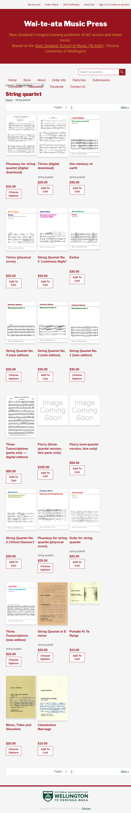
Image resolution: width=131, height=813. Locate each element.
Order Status (51, 4)
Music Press (65, 24)
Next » (125, 107)
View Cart (89, 4)
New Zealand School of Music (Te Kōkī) (69, 45)
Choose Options (14, 194)
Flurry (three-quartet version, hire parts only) (50, 448)
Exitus (74, 257)
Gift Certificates (71, 4)
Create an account (119, 4)
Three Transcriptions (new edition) (17, 636)
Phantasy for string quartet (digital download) (20, 168)
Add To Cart (45, 190)
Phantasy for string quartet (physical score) (52, 542)
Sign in (102, 4)
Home (9, 100)
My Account (34, 4)
